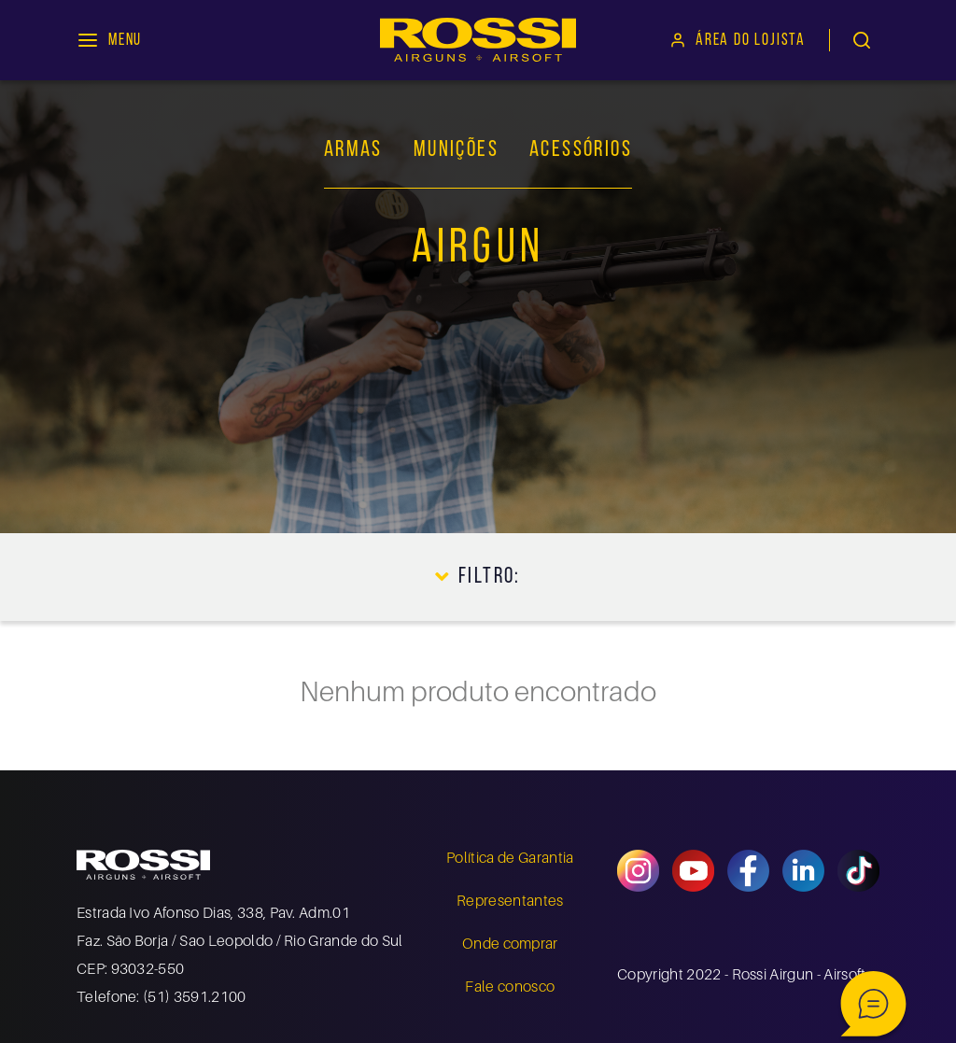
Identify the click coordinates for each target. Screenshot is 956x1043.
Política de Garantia (509, 857)
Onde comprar (510, 943)
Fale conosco (510, 986)
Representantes (510, 900)
